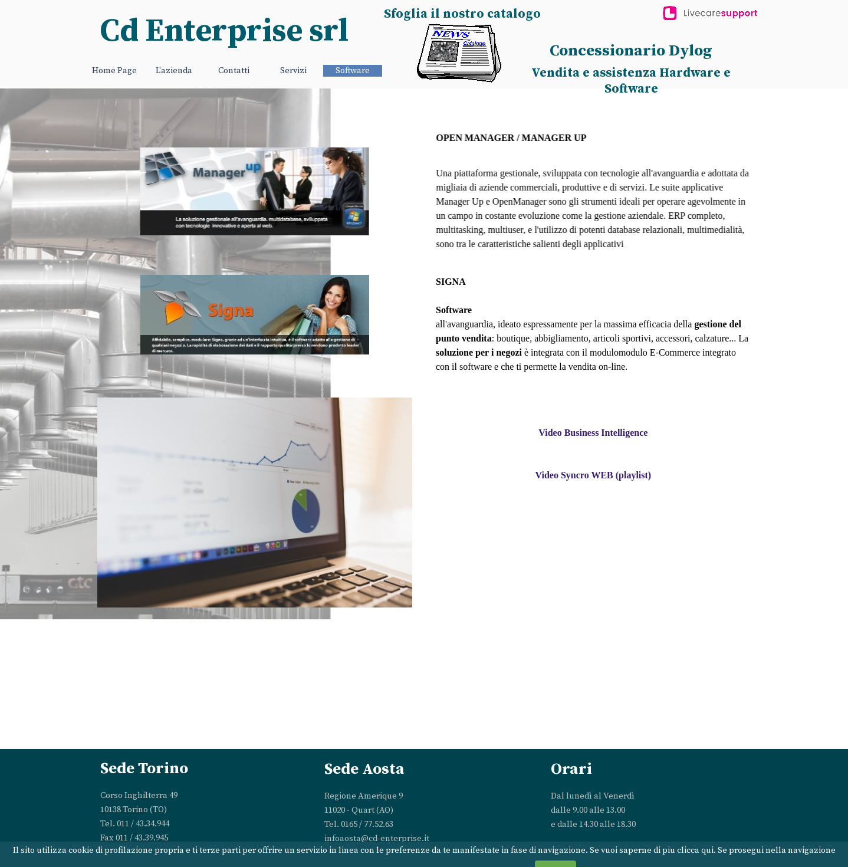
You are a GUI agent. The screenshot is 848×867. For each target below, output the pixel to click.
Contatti (233, 70)
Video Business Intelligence (592, 433)
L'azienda (174, 70)
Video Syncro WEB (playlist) (593, 475)
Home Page (114, 70)
